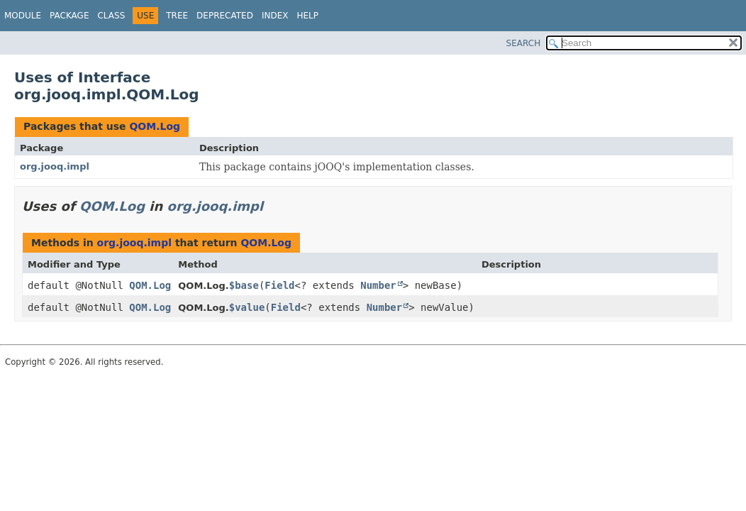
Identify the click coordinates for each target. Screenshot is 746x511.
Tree (177, 16)
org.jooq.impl (54, 166)
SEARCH (523, 43)
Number (378, 285)
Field (279, 285)
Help (307, 16)
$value (247, 307)
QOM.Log (154, 126)
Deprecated (224, 16)
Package (69, 16)
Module (22, 16)
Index (275, 16)
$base (244, 285)
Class (111, 16)
